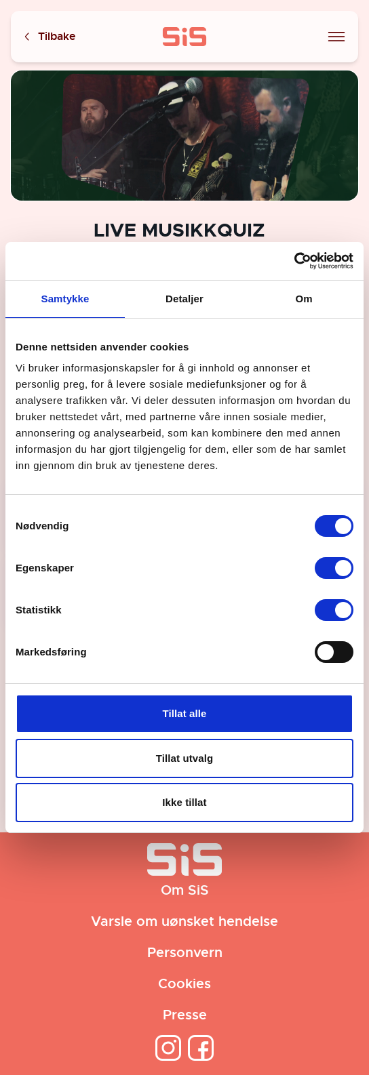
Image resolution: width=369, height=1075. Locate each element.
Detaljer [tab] (184, 298)
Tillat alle (184, 713)
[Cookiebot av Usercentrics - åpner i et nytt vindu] (294, 261)
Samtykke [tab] (65, 298)
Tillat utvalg (184, 758)
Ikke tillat (184, 802)
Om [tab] (303, 298)
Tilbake (49, 37)
